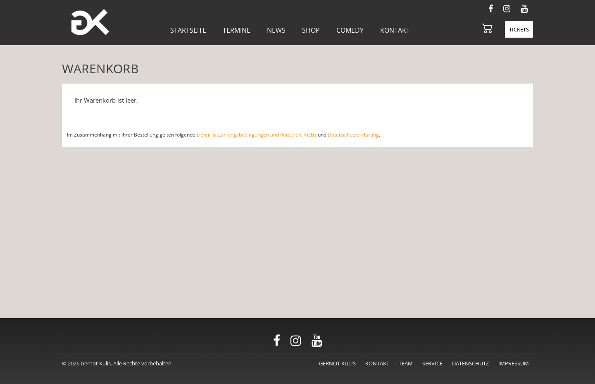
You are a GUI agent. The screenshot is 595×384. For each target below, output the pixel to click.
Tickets (519, 29)
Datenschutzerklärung (353, 134)
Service (432, 363)
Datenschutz (470, 363)
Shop (311, 30)
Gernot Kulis (337, 363)
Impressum (513, 363)
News (276, 30)
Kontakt (395, 30)
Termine (236, 30)
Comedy (350, 30)
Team (406, 363)
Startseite (188, 30)
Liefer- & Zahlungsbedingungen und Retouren (249, 134)
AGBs (310, 134)
